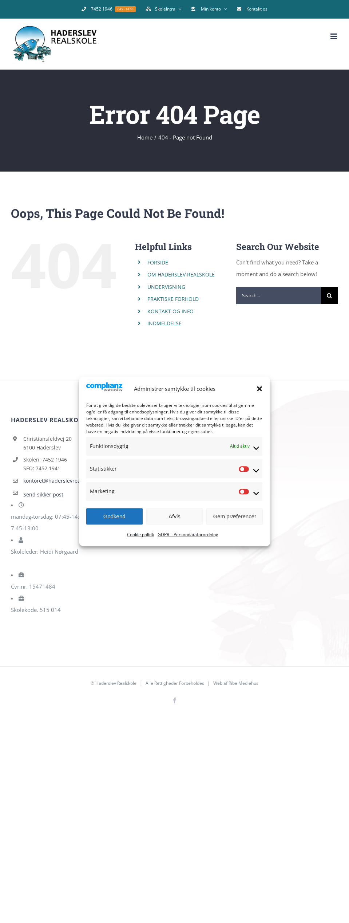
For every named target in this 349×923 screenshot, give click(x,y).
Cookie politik (140, 535)
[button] (259, 388)
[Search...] (278, 295)
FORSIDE (157, 262)
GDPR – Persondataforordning (188, 535)
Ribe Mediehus (243, 683)
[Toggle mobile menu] (334, 36)
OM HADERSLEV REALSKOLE (181, 274)
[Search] (329, 295)
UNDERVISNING (166, 286)
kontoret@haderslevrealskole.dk (62, 480)
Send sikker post (43, 494)
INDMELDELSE (164, 323)
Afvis (174, 516)
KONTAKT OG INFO (170, 311)
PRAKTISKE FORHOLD (173, 298)
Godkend (114, 516)
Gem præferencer (234, 516)
